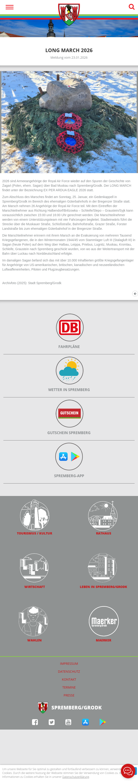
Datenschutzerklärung (75, 777)
